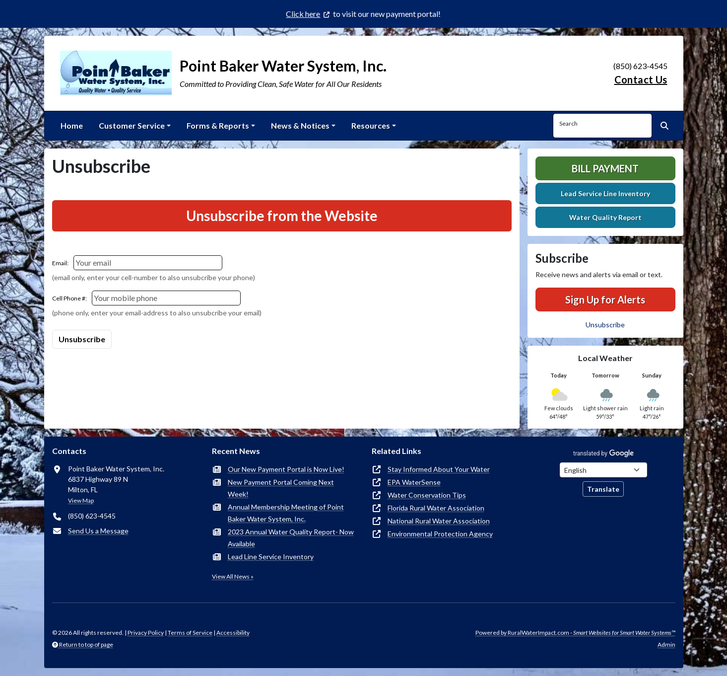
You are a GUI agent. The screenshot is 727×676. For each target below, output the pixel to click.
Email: (60, 263)
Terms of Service (190, 632)
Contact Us (640, 79)
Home (72, 125)
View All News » (233, 576)
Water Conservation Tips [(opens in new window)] (427, 495)
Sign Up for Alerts (605, 299)
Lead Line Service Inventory (271, 556)
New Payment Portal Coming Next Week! (281, 488)
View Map (81, 500)
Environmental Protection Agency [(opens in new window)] (440, 533)
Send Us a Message (98, 530)
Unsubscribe (605, 324)
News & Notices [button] (300, 125)
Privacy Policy (146, 632)
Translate (603, 489)
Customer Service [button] (132, 125)
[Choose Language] (603, 469)
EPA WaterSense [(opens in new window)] (414, 482)
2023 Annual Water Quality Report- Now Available (291, 537)
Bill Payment (605, 168)
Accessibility (233, 632)
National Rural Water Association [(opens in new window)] (439, 521)
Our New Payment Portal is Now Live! (286, 469)
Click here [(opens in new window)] (303, 13)
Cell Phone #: (69, 298)
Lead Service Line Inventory (605, 193)
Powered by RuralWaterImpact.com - (575, 632)
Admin (666, 644)
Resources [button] (370, 125)
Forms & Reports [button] (218, 125)
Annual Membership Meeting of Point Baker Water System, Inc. (286, 513)
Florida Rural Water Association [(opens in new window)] (436, 508)
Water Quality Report (605, 217)
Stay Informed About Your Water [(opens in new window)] (439, 469)
